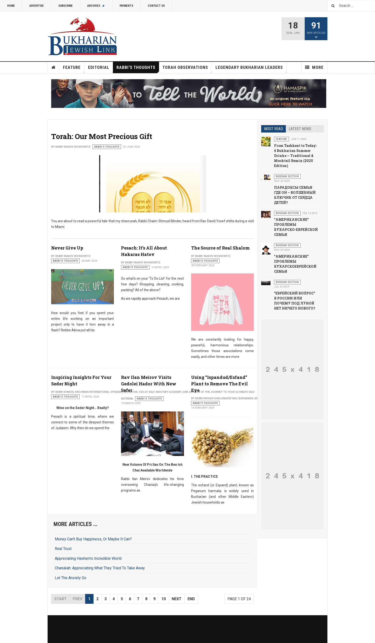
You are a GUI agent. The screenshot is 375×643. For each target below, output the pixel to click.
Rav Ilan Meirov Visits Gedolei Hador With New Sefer (148, 383)
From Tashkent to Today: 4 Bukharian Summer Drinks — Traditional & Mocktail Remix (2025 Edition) (295, 155)
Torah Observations (187, 69)
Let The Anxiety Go (70, 578)
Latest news (300, 129)
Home (11, 5)
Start (60, 599)
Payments (126, 5)
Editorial (100, 69)
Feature (73, 69)
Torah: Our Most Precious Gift (101, 136)
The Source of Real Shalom (220, 248)
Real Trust (63, 548)
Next (177, 599)
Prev (77, 599)
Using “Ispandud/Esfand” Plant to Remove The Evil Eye (219, 383)
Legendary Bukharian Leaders (251, 69)
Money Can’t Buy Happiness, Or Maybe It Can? (93, 539)
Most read (273, 129)
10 (163, 599)
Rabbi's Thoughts (137, 69)
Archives (96, 5)
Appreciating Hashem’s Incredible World (88, 558)
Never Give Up (67, 248)
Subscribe (65, 5)
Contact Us (156, 5)
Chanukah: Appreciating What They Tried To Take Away (100, 568)
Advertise (36, 5)
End (191, 599)
